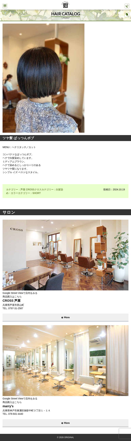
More (67, 317)
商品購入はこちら (12, 296)
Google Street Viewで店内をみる (20, 293)
